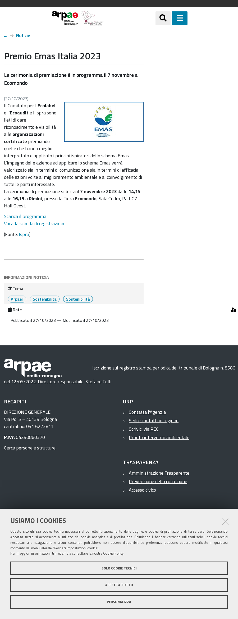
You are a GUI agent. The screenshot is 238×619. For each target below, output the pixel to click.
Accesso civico (142, 489)
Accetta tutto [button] (119, 584)
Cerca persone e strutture (30, 447)
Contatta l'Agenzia (147, 412)
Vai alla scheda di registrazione (35, 223)
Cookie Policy (113, 553)
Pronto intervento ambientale (159, 437)
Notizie (23, 35)
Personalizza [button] (119, 601)
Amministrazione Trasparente (159, 473)
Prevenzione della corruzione (158, 481)
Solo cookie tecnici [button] (119, 568)
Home (5, 35)
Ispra (24, 234)
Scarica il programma (25, 216)
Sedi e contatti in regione (153, 420)
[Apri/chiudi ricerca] (163, 18)
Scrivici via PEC (144, 429)
